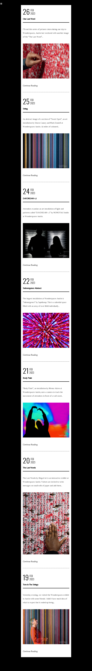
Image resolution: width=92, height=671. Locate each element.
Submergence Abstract (32, 288)
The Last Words (29, 467)
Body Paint (27, 378)
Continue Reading (30, 85)
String (25, 108)
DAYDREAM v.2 (30, 198)
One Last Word (29, 18)
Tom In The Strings (30, 584)
